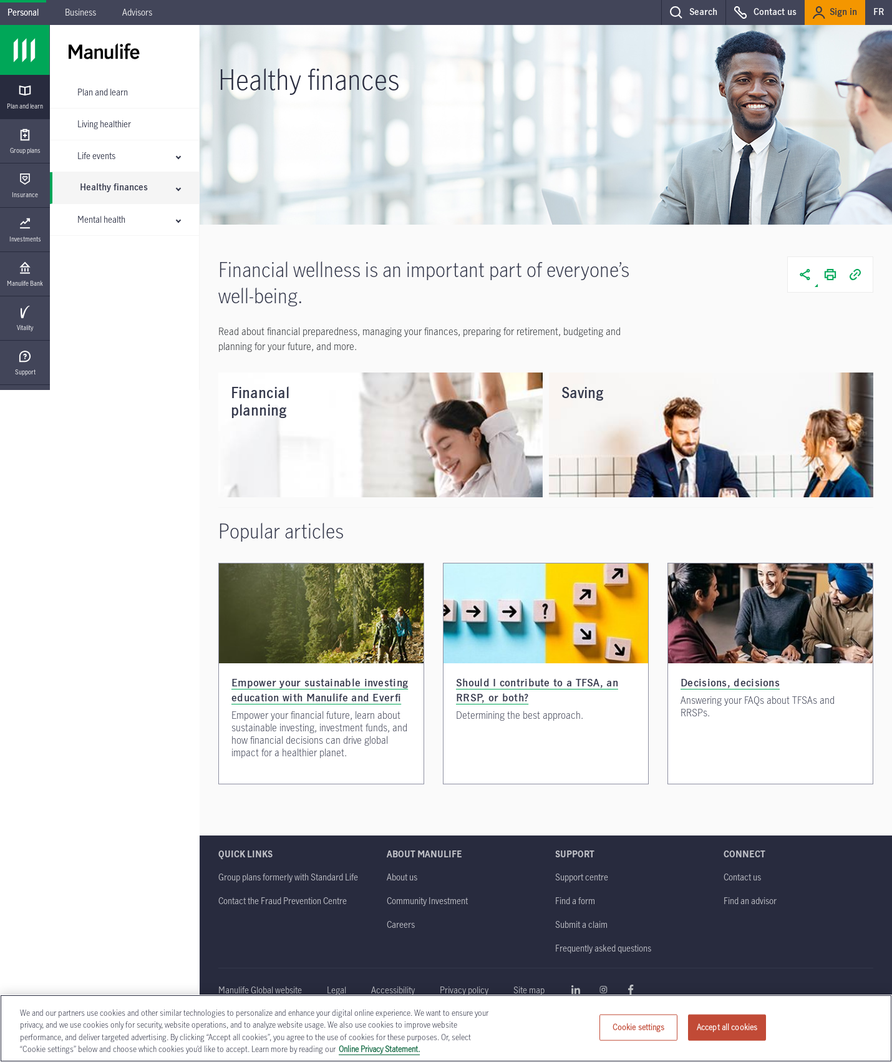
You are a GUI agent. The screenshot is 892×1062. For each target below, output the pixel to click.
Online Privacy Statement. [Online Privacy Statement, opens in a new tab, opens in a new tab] (379, 1049)
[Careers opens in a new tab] (401, 924)
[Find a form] (575, 901)
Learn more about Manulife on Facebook (630, 989)
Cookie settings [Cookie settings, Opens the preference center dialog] (639, 1027)
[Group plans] (25, 141)
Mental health (101, 219)
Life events (96, 156)
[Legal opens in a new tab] (336, 990)
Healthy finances (114, 187)
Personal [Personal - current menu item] (23, 12)
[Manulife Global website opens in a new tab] (260, 990)
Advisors (137, 12)
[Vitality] (25, 318)
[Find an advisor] (750, 901)
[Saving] (711, 435)
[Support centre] (581, 877)
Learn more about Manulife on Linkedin (576, 989)
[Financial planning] (380, 435)
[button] (693, 12)
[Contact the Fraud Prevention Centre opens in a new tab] (282, 901)
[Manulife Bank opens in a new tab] (25, 274)
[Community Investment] (427, 901)
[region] (446, 1028)
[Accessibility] (393, 990)
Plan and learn (102, 92)
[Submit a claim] (581, 924)
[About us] (402, 877)
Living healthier (104, 124)
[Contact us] (742, 877)
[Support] (25, 363)
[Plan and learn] (25, 97)
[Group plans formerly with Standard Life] (288, 877)
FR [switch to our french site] (878, 12)
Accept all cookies (727, 1027)
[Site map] (529, 990)
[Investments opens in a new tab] (25, 230)
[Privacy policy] (464, 990)
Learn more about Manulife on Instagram (603, 989)
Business (80, 12)
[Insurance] (25, 185)
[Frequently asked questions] (603, 948)
